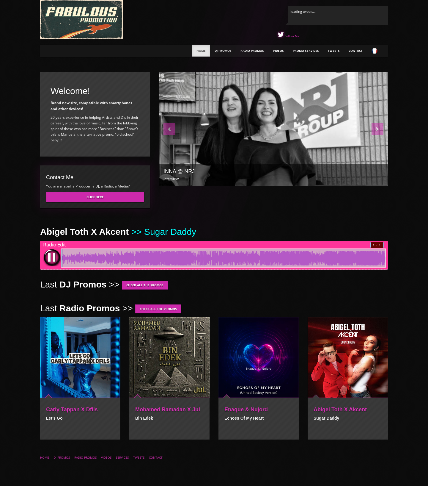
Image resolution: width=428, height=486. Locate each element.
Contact (356, 51)
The (63, 51)
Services (122, 457)
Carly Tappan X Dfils (72, 409)
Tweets (334, 51)
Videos (278, 51)
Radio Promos (252, 51)
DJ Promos (223, 51)
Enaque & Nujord (246, 409)
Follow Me (291, 36)
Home (201, 51)
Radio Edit (54, 245)
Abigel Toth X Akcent (340, 409)
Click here (95, 197)
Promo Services (306, 51)
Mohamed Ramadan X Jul (167, 409)
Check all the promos (144, 285)
